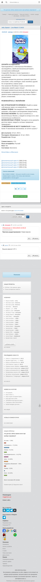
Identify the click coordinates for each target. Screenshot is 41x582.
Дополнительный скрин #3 (10, 165)
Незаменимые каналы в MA (13, 372)
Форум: (18, 183)
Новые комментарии (11, 417)
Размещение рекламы (8, 559)
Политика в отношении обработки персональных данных (20, 580)
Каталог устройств (7, 546)
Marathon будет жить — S (12, 360)
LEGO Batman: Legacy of (12, 364)
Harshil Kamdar (10, 330)
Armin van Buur (10, 318)
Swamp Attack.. (10, 326)
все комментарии (8, 423)
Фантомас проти (10, 302)
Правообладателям (7, 565)
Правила (5, 563)
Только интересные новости (12, 289)
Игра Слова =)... (10, 394)
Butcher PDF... (9, 332)
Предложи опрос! (18, 484)
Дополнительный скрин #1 (10, 160)
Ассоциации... (9, 392)
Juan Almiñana (10, 324)
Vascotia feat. (9, 328)
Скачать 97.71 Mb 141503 (20, 196)
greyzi (6, 245)
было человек (19, 210)
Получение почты (7, 523)
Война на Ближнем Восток (13, 362)
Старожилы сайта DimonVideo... (14, 402)
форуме (14, 389)
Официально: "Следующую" (13, 376)
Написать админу (7, 561)
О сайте (5, 550)
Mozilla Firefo (9, 338)
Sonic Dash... (9, 316)
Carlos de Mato (9, 322)
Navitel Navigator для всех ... (13, 404)
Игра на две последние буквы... (14, 396)
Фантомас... (9, 306)
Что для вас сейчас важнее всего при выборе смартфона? (20, 10)
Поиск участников (7, 553)
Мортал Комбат (10, 300)
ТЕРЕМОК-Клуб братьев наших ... (15, 400)
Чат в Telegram (6, 183)
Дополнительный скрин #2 (10, 163)
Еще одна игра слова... (12, 398)
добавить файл (10, 344)
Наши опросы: (9, 431)
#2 (2, 225)
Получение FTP (6, 525)
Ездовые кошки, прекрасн (12, 366)
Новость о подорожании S (13, 358)
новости (15, 355)
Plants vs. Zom (9, 310)
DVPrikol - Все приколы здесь (13, 287)
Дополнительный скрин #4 (10, 167)
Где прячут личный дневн (12, 374)
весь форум (7, 409)
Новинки (7, 297)
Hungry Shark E (10, 314)
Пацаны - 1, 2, (9, 308)
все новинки (7, 347)
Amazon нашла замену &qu (13, 368)
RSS (23, 19)
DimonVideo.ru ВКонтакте (9, 152)
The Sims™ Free (10, 312)
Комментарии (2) (8, 484)
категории (18, 19)
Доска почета (6, 555)
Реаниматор (6, 544)
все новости (7, 381)
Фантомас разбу (10, 304)
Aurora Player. (9, 336)
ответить (35, 238)
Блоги (4, 548)
